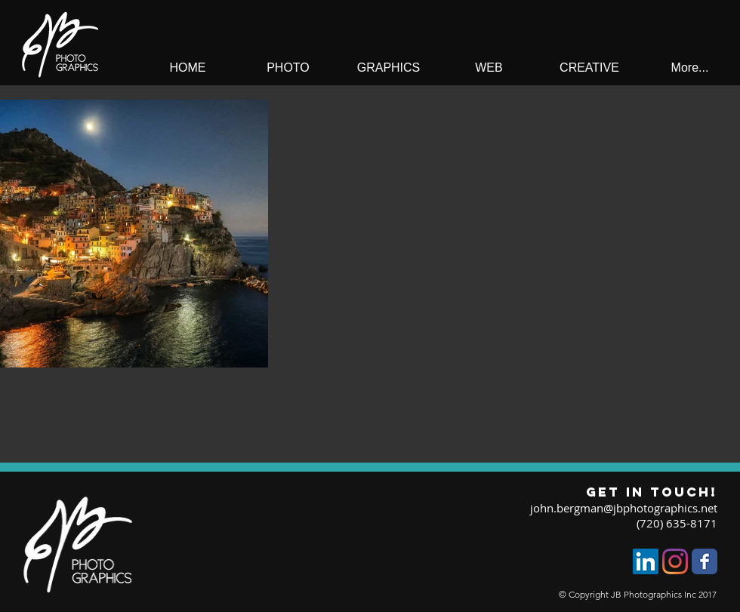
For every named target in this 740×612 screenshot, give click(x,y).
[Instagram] (675, 561)
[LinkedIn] (645, 561)
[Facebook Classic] (704, 561)
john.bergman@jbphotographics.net (623, 507)
